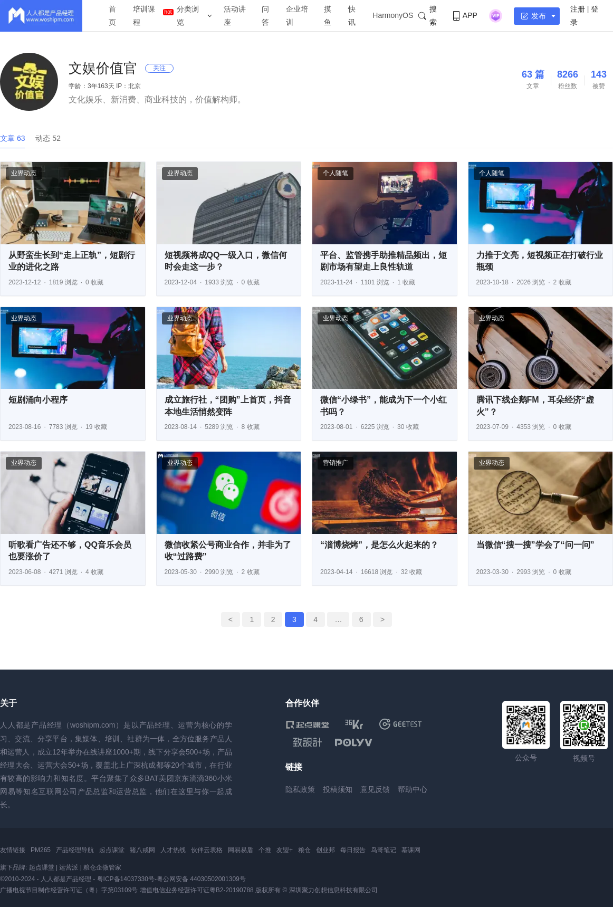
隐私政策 (300, 789)
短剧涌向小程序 (38, 399)
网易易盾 (240, 850)
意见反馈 (375, 789)
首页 (112, 15)
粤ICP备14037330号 (126, 879)
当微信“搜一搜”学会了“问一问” (535, 544)
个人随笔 (335, 173)
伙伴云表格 (207, 850)
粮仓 (304, 850)
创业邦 (325, 850)
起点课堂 (111, 850)
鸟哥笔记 (383, 850)
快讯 (352, 15)
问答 (265, 15)
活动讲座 (235, 15)
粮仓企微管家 (102, 867)
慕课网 (410, 850)
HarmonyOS (392, 15)
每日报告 (353, 850)
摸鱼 (327, 15)
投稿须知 (337, 789)
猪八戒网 (142, 850)
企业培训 (297, 15)
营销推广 (335, 462)
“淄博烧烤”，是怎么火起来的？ (379, 544)
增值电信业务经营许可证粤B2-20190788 (197, 890)
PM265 (41, 850)
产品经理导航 (75, 850)
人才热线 (173, 850)
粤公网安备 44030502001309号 (201, 879)
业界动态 (23, 173)
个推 (264, 850)
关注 (159, 68)
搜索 (427, 15)
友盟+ (284, 850)
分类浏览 (188, 15)
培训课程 (144, 15)
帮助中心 (412, 789)
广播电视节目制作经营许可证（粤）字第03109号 (69, 890)
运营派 (68, 867)
